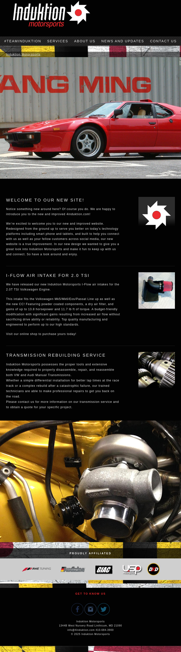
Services (57, 41)
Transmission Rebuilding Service (56, 355)
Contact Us (163, 41)
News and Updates (122, 41)
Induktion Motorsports (23, 54)
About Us (84, 41)
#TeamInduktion (22, 41)
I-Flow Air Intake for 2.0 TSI (48, 275)
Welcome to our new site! (45, 200)
